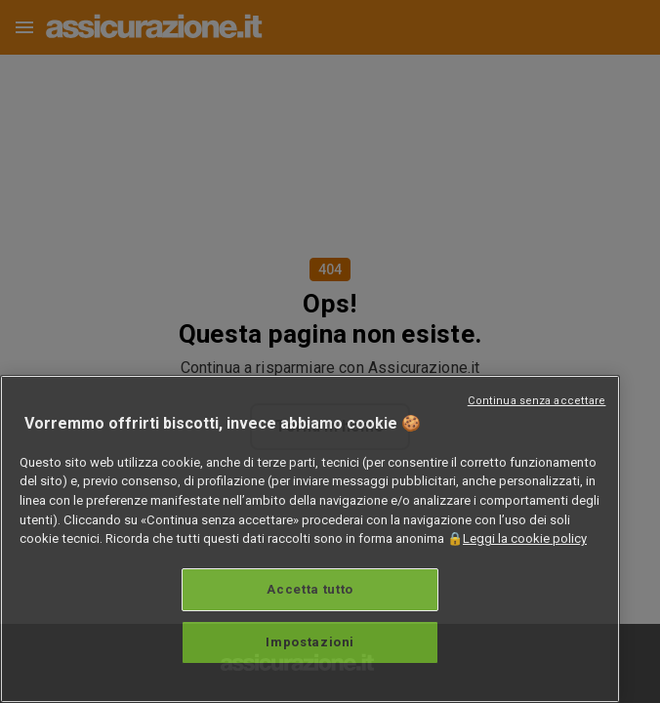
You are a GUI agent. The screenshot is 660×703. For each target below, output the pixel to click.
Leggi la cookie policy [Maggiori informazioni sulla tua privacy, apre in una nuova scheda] (525, 538)
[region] (310, 539)
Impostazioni (310, 642)
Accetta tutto (310, 589)
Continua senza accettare (537, 400)
